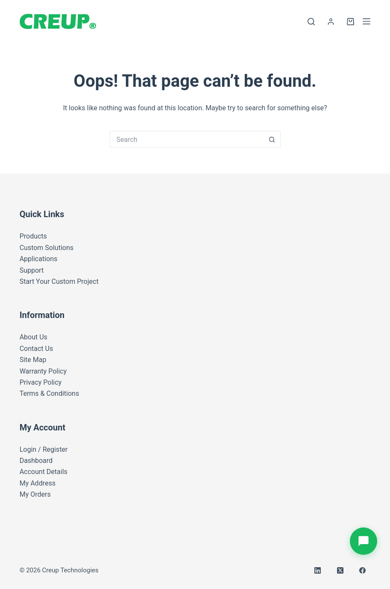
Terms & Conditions (49, 393)
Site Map (33, 360)
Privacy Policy (41, 382)
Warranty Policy (43, 371)
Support (32, 270)
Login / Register (44, 449)
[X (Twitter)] (340, 570)
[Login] (331, 21)
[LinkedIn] (318, 570)
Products (33, 236)
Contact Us (36, 349)
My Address (38, 483)
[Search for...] (187, 139)
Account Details (43, 472)
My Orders (35, 494)
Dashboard (36, 460)
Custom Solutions (46, 248)
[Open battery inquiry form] (363, 541)
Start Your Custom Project (59, 281)
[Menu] (366, 21)
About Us (33, 337)
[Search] (311, 21)
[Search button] (272, 139)
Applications (39, 259)
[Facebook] (363, 570)
